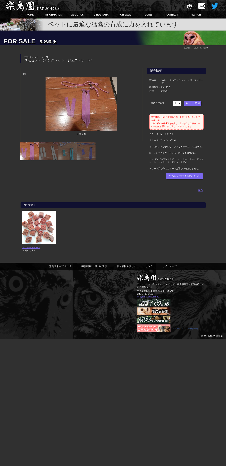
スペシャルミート (31, 247)
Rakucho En (178, 328)
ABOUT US (77, 14)
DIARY (148, 14)
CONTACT (172, 14)
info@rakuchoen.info (148, 296)
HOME (30, 14)
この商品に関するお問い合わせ (184, 176)
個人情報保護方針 (126, 266)
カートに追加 (192, 103)
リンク (149, 266)
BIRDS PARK (101, 14)
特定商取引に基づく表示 (94, 266)
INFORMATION (53, 14)
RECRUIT (196, 14)
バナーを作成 (192, 328)
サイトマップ (169, 266)
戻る (200, 190)
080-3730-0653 (145, 293)
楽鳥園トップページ (60, 266)
